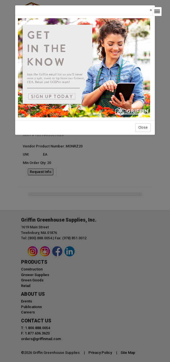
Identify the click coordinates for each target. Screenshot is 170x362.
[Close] (151, 10)
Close (143, 127)
